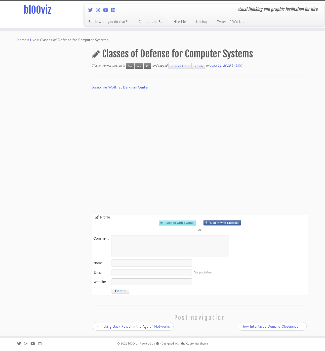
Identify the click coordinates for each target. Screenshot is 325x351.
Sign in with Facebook (222, 222)
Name (98, 263)
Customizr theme (197, 344)
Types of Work (230, 21)
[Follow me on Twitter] (92, 10)
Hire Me (179, 21)
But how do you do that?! (108, 21)
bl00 (239, 65)
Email (97, 272)
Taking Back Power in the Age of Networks (133, 326)
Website (99, 282)
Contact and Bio (150, 21)
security (198, 66)
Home (21, 39)
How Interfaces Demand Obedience (272, 326)
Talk (139, 66)
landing (201, 21)
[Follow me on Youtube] (107, 10)
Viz (148, 66)
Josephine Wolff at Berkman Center (120, 87)
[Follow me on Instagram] (99, 10)
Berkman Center (180, 66)
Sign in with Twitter (177, 222)
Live (33, 39)
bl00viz (37, 10)
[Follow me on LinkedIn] (115, 10)
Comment (101, 238)
